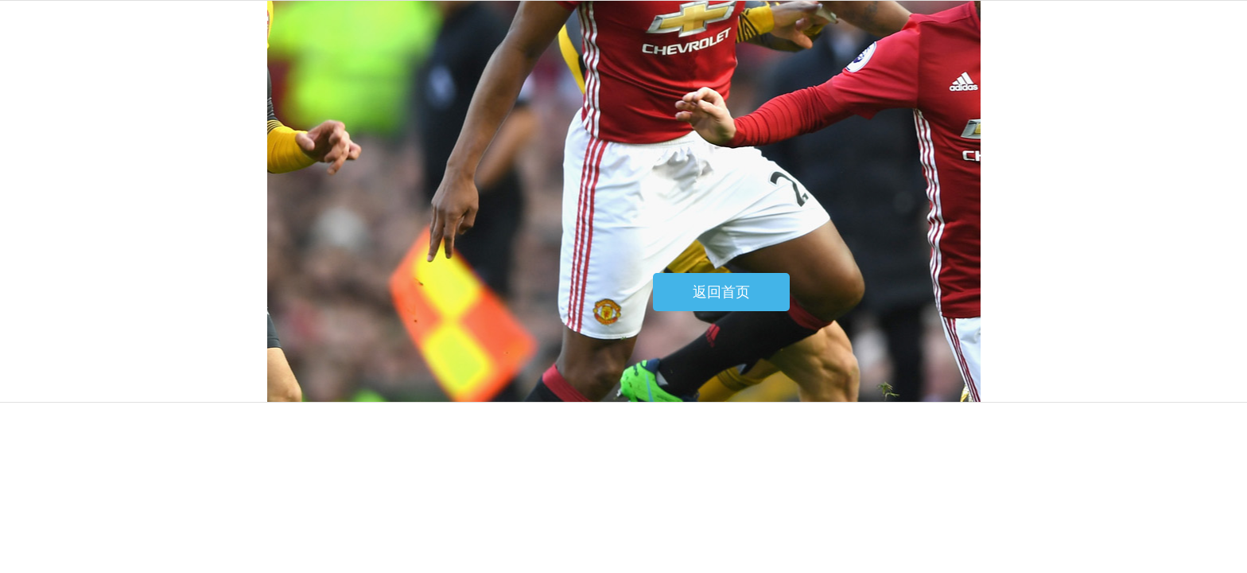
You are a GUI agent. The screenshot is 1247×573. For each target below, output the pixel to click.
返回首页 (721, 292)
